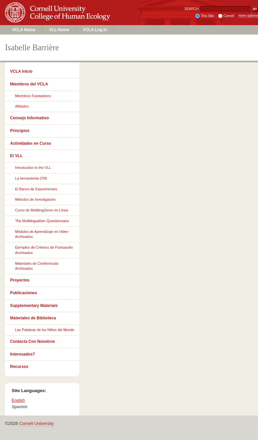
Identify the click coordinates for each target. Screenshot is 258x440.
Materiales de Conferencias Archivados (37, 266)
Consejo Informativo (29, 118)
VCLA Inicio (21, 71)
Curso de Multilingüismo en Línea (41, 210)
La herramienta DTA (31, 178)
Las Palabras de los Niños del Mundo (44, 330)
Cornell (228, 16)
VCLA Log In (95, 29)
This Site (207, 16)
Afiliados (21, 106)
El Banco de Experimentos (36, 189)
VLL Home (59, 29)
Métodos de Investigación (35, 199)
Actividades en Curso (30, 143)
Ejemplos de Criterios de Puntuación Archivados (44, 250)
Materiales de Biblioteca (33, 318)
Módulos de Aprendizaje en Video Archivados (41, 234)
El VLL (16, 155)
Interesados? (22, 354)
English (18, 400)
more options (248, 15)
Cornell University (59, 6)
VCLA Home (24, 29)
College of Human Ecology (59, 19)
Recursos (19, 366)
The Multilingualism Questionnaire (42, 221)
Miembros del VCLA (29, 84)
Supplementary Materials (34, 305)
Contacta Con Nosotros (32, 341)
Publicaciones (23, 293)
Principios (19, 130)
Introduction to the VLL (33, 168)
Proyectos (19, 280)
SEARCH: (191, 9)
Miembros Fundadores (33, 96)
